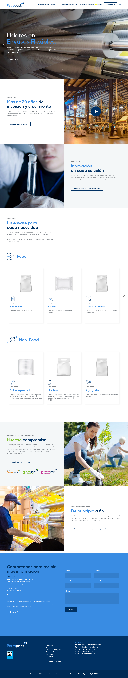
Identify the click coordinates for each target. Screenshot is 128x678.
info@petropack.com (14, 591)
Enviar (71, 609)
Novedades (83, 4)
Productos (53, 4)
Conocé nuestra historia (18, 124)
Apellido (97, 570)
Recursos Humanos (52, 652)
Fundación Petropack (67, 4)
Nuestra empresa (43, 4)
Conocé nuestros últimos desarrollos (87, 188)
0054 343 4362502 (13, 588)
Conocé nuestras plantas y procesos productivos (91, 529)
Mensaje (68, 591)
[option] (64, 44)
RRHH (76, 4)
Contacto (91, 4)
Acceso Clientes (110, 4)
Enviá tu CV (14, 612)
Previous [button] (4, 44)
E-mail (68, 581)
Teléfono (97, 581)
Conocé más (14, 59)
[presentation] (81, 617)
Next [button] (124, 44)
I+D (59, 4)
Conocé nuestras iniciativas (20, 462)
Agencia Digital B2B (90, 674)
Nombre (69, 570)
